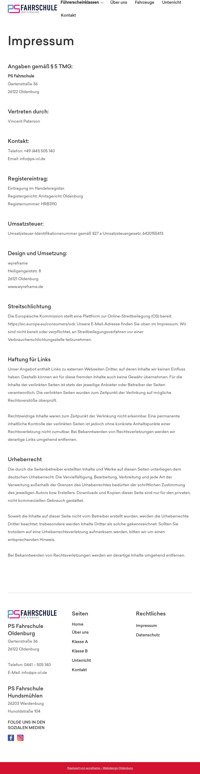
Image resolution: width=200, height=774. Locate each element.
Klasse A (80, 641)
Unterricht (81, 660)
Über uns (80, 632)
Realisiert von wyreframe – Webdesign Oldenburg (100, 768)
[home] (32, 8)
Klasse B (80, 651)
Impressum (146, 625)
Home (77, 624)
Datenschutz (148, 635)
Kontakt (68, 15)
